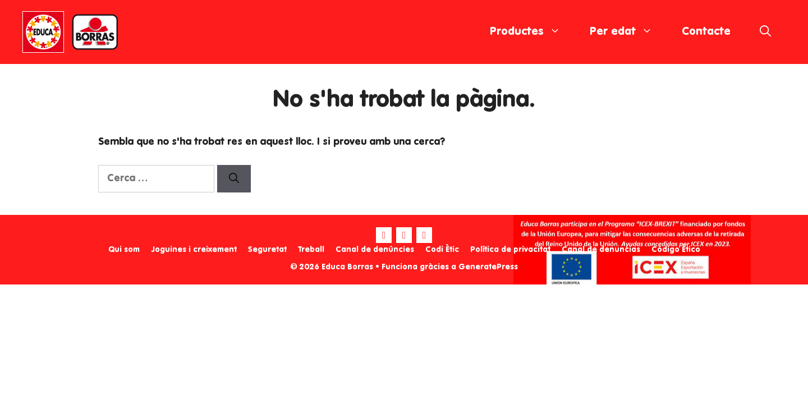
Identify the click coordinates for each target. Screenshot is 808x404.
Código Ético (675, 250)
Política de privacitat (510, 250)
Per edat (628, 32)
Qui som (124, 250)
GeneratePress (488, 267)
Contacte (706, 32)
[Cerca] (234, 178)
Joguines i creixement (194, 250)
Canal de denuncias (601, 250)
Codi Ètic (442, 250)
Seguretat (267, 250)
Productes (532, 32)
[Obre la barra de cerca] (765, 32)
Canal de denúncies (375, 250)
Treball (311, 250)
